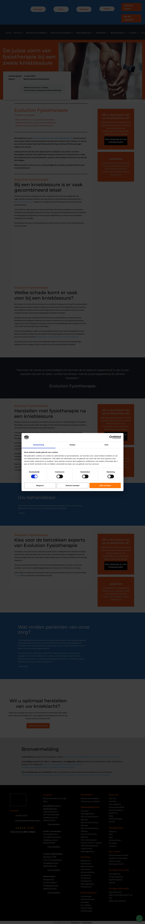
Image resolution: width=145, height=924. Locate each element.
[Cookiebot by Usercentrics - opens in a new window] (111, 437)
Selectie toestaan (73, 485)
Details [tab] (72, 445)
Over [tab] (107, 445)
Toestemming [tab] (38, 445)
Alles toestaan (105, 485)
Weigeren (40, 485)
